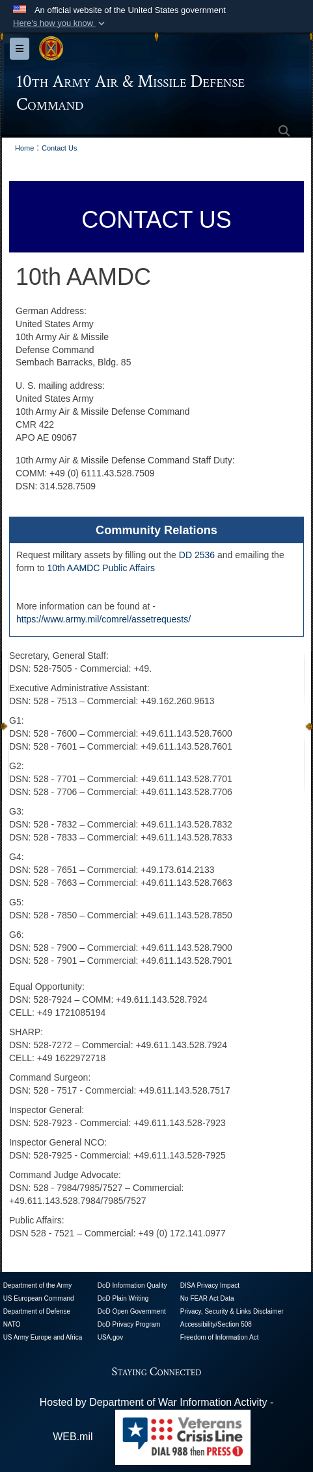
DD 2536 (197, 555)
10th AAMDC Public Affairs (100, 568)
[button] (60, 23)
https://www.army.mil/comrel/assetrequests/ (103, 619)
